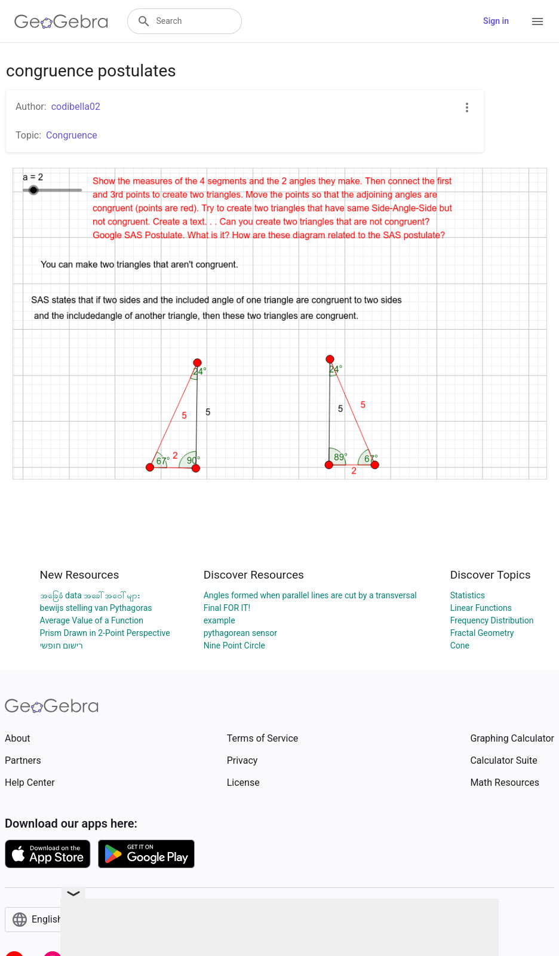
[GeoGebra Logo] (61, 21)
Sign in (496, 21)
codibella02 (75, 106)
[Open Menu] (537, 21)
